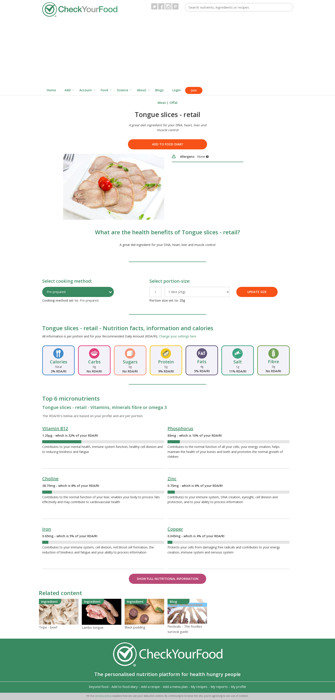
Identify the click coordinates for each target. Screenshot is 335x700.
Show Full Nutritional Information (167, 579)
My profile (238, 686)
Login (176, 90)
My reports (219, 686)
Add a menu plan (175, 686)
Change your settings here (177, 336)
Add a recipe (150, 686)
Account (85, 90)
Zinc (172, 479)
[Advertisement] (167, 52)
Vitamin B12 (55, 428)
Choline (50, 479)
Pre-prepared (56, 292)
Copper (175, 529)
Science (122, 90)
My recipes (199, 686)
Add (68, 90)
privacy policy (103, 695)
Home (51, 90)
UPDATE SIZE (257, 292)
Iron (46, 529)
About (141, 90)
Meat (162, 102)
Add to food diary (167, 144)
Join (194, 90)
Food (104, 90)
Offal (173, 102)
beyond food (98, 686)
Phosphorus (180, 428)
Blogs (159, 90)
